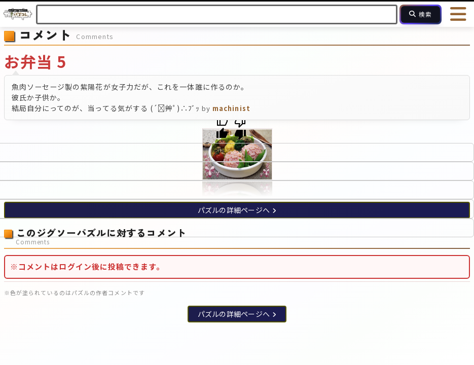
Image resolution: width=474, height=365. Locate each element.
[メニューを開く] (459, 14)
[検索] (420, 14)
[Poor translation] (240, 127)
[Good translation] (222, 127)
